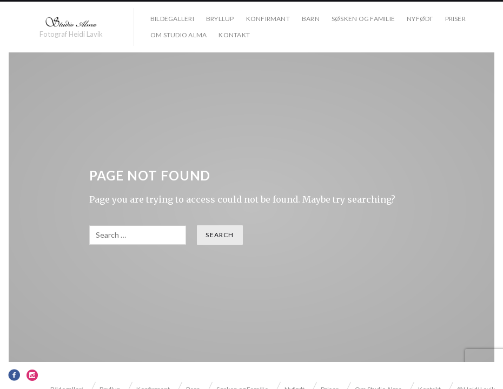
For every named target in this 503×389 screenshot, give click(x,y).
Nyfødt (420, 19)
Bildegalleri (172, 19)
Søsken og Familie (363, 19)
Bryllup (220, 19)
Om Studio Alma (178, 35)
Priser (455, 19)
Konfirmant (268, 19)
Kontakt (234, 35)
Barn (311, 19)
